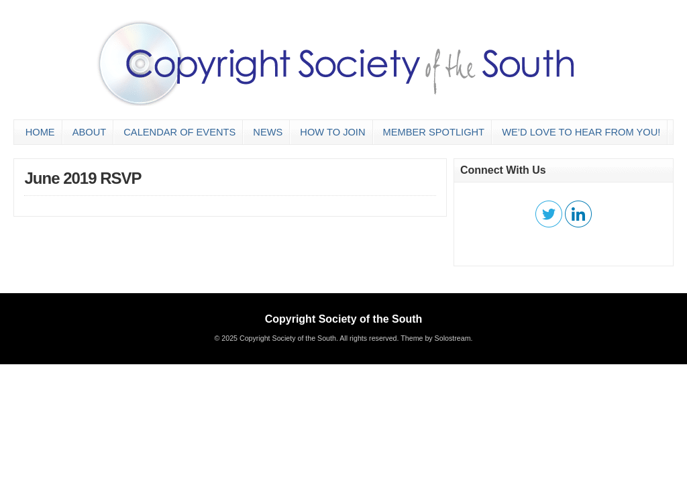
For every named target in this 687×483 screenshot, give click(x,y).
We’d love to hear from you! (581, 132)
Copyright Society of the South (344, 319)
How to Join (332, 132)
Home (40, 132)
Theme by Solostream (435, 338)
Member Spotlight (433, 132)
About (89, 132)
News (267, 132)
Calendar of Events (179, 132)
